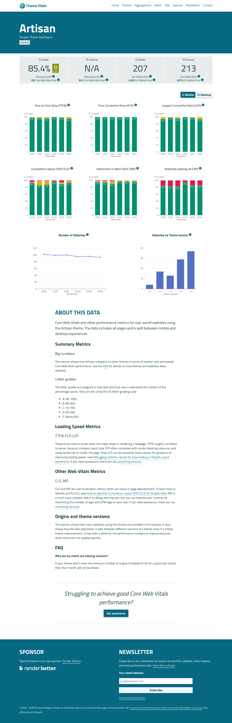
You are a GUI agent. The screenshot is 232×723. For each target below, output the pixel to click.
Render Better (71, 661)
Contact (208, 5)
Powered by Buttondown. (132, 698)
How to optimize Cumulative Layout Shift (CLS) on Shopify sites (127, 493)
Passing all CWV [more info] (43, 76)
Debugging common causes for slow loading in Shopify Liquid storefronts (112, 459)
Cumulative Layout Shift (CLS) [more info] (50, 169)
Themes (127, 5)
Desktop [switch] (204, 95)
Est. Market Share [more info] (140, 80)
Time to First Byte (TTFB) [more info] (50, 105)
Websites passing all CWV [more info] (181, 169)
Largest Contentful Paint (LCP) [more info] (181, 105)
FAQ (167, 5)
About (158, 5)
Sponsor (178, 5)
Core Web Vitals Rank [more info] (43, 80)
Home (115, 5)
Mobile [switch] (188, 95)
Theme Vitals (32, 6)
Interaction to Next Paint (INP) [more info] (116, 169)
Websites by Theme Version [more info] (170, 235)
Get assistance (116, 613)
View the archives (164, 665)
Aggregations (143, 5)
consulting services (129, 461)
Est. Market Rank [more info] (140, 76)
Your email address (131, 673)
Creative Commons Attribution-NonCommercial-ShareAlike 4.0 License (165, 708)
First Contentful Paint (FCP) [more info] (116, 105)
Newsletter (193, 5)
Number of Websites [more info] (72, 235)
